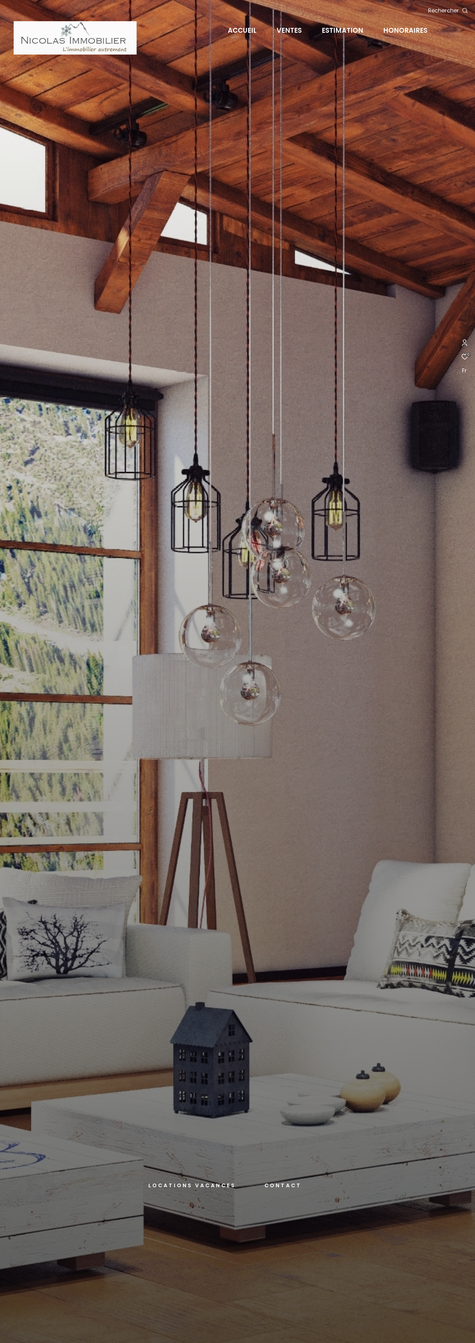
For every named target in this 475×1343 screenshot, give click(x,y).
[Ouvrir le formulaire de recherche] (448, 10)
